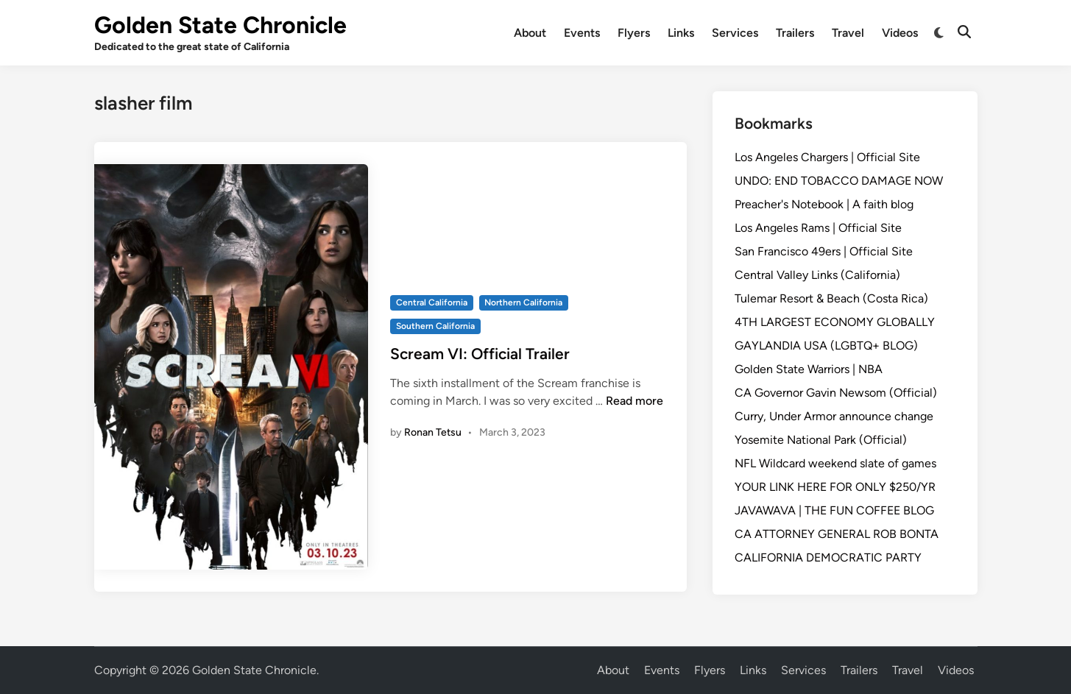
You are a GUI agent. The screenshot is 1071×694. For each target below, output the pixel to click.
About (530, 33)
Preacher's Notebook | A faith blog (824, 204)
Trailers (795, 33)
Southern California (435, 326)
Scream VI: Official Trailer (480, 353)
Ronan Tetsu (433, 432)
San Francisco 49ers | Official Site (824, 251)
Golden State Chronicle (220, 25)
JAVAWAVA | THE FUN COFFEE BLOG (834, 510)
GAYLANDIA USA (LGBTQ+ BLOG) (826, 346)
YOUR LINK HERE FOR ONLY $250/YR (835, 487)
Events (582, 33)
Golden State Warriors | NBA (809, 369)
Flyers (634, 33)
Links (681, 33)
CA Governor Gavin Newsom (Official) (836, 393)
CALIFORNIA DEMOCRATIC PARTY (828, 557)
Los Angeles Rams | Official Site (818, 228)
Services (735, 33)
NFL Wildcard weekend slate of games (835, 463)
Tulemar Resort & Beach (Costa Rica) (831, 298)
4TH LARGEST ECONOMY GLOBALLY (835, 322)
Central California (431, 302)
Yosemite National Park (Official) (821, 440)
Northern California (523, 302)
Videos (900, 33)
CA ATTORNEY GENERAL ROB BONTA (837, 534)
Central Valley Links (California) (817, 275)
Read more (634, 401)
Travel (848, 33)
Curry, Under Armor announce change (834, 416)
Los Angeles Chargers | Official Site (827, 157)
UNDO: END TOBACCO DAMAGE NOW (839, 181)
